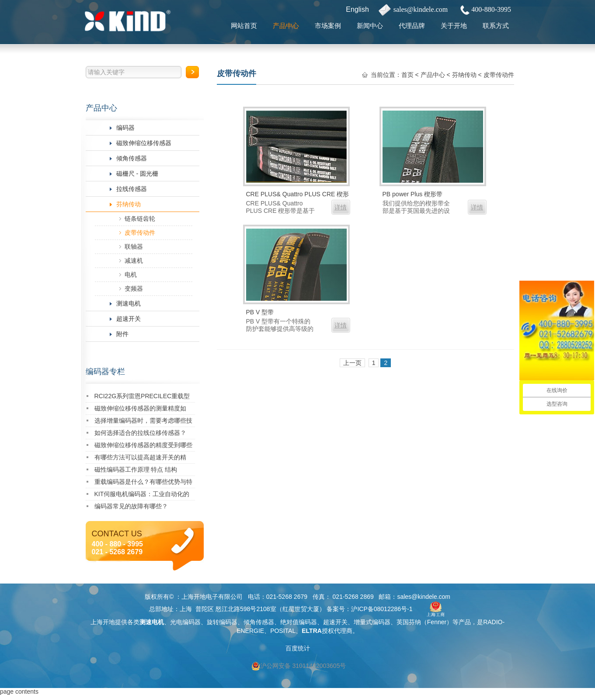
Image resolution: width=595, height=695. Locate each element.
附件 (122, 333)
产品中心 (286, 25)
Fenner (436, 622)
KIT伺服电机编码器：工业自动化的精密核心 (142, 495)
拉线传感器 (131, 188)
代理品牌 (412, 25)
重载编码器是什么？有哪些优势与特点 (143, 483)
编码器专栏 (105, 371)
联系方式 (496, 25)
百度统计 (297, 648)
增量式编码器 (372, 622)
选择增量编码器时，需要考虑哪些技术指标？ (143, 422)
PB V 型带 (260, 312)
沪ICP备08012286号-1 (381, 608)
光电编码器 (185, 622)
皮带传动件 (140, 232)
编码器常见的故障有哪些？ (131, 506)
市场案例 (328, 25)
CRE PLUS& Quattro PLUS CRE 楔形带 (297, 195)
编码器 (125, 127)
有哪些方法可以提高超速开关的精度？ (140, 459)
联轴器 (134, 246)
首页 (407, 74)
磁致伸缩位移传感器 (143, 142)
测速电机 (128, 303)
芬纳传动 (128, 204)
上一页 (352, 362)
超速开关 (128, 318)
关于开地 (454, 25)
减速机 (134, 260)
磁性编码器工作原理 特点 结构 (135, 469)
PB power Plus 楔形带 (413, 194)
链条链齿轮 (140, 218)
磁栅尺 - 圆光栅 (137, 173)
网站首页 (244, 25)
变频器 (134, 288)
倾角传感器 (131, 158)
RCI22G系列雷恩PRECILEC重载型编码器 (142, 398)
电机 (131, 274)
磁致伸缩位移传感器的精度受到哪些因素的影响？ (143, 446)
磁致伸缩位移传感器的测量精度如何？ (140, 410)
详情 (340, 207)
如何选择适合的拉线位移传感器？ (140, 432)
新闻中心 (370, 25)
